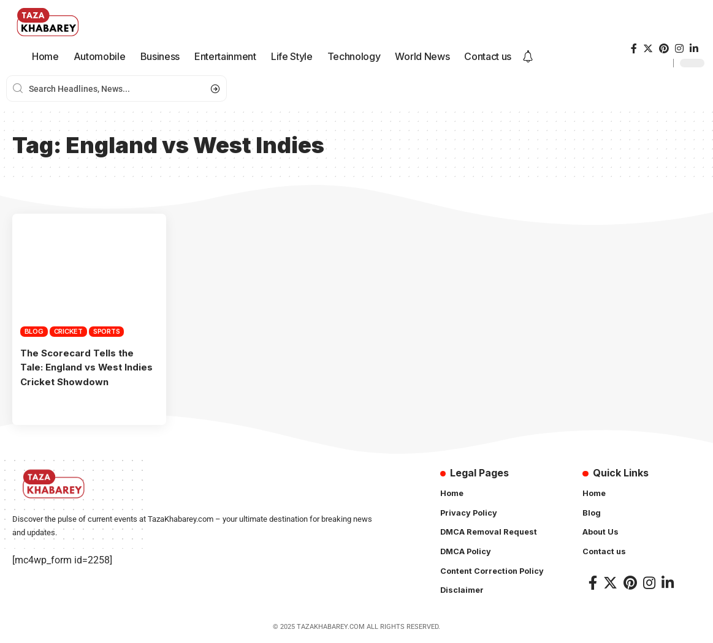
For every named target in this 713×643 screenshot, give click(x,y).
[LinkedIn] (694, 48)
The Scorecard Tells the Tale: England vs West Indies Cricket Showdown (82, 367)
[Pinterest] (664, 48)
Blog (34, 331)
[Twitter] (648, 48)
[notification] (528, 57)
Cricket (68, 331)
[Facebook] (634, 48)
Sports (106, 331)
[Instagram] (679, 48)
